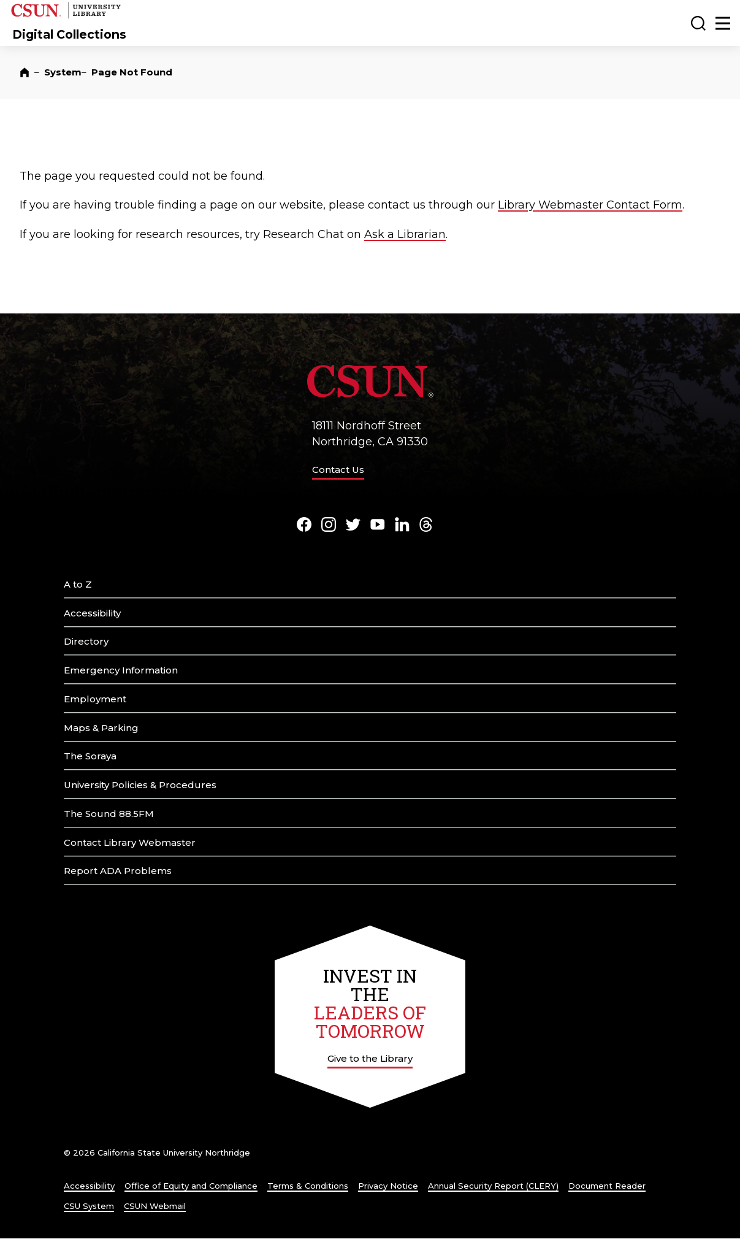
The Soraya (90, 756)
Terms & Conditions (307, 1186)
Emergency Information (121, 670)
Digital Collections (69, 34)
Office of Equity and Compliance (190, 1186)
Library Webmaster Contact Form (590, 205)
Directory (86, 641)
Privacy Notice (388, 1186)
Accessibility (92, 613)
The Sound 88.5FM (109, 813)
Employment (95, 699)
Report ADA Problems (118, 871)
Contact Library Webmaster (130, 842)
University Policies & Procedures (140, 785)
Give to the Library (370, 1058)
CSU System (89, 1206)
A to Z (78, 584)
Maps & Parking (101, 728)
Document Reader (607, 1186)
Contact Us (338, 469)
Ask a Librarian (405, 234)
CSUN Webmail (155, 1206)
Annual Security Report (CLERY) (493, 1186)
